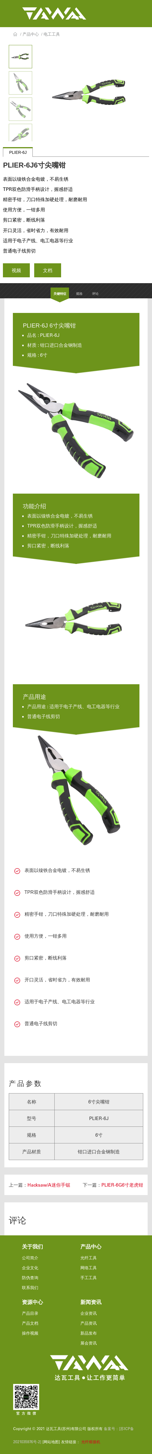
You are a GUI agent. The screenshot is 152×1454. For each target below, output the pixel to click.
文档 (47, 270)
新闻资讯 (90, 1302)
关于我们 (32, 1247)
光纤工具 (88, 1257)
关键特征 (59, 293)
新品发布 (88, 1333)
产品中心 (31, 34)
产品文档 (30, 1323)
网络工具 (88, 1267)
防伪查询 (30, 1277)
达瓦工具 (54, 13)
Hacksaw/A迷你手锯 (48, 1185)
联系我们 (30, 1287)
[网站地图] (50, 1441)
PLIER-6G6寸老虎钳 (122, 1185)
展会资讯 (88, 1343)
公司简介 (30, 1257)
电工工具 (52, 34)
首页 (15, 35)
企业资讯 (88, 1313)
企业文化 (30, 1267)
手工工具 (88, 1277)
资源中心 (32, 1302)
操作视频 (30, 1333)
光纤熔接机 (90, 1441)
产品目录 (30, 1313)
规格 (79, 293)
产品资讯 (88, 1323)
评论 (95, 293)
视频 (16, 270)
